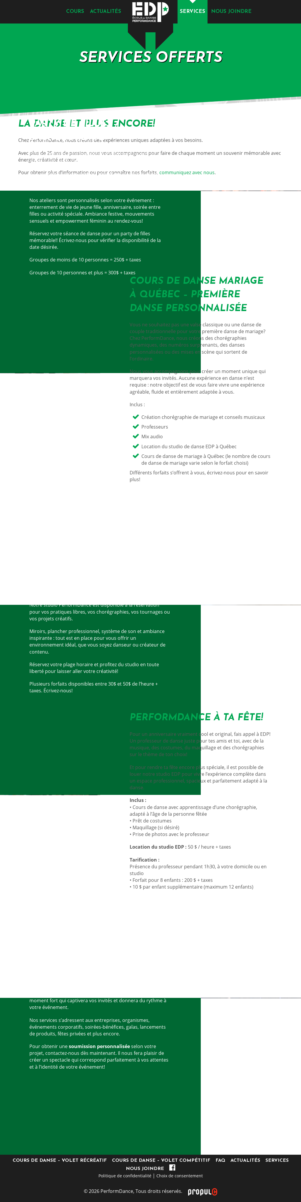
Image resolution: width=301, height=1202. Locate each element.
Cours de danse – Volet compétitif (161, 1160)
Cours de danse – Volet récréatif (60, 1160)
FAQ (220, 1160)
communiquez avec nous (186, 172)
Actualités (105, 11)
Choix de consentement (179, 1176)
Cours (75, 11)
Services (192, 11)
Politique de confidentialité (124, 1176)
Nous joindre (231, 11)
